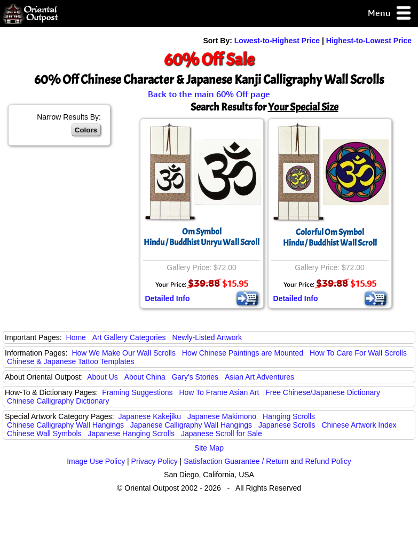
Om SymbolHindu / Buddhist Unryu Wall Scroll (201, 237)
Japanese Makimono (221, 416)
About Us (102, 377)
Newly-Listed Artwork (207, 337)
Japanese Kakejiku (150, 416)
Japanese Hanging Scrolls (131, 433)
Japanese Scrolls (287, 425)
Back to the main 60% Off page (209, 94)
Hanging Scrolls (289, 416)
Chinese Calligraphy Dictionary (58, 401)
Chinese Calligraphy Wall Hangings (65, 425)
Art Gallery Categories (129, 337)
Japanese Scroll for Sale (221, 433)
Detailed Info (167, 298)
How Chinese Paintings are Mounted (242, 353)
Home (76, 337)
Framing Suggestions (137, 392)
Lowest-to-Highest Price (277, 40)
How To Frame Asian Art (219, 392)
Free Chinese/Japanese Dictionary (322, 392)
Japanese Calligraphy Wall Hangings (191, 425)
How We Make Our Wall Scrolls (123, 353)
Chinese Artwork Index (359, 425)
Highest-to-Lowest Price (369, 40)
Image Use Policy (96, 461)
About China (144, 377)
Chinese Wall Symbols (44, 433)
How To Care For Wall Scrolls (358, 353)
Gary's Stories (195, 377)
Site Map (209, 448)
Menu (390, 13)
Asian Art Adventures (259, 377)
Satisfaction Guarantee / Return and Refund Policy (267, 461)
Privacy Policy (154, 461)
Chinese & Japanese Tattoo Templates (70, 361)
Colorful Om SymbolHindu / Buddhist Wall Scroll (330, 237)
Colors (86, 130)
